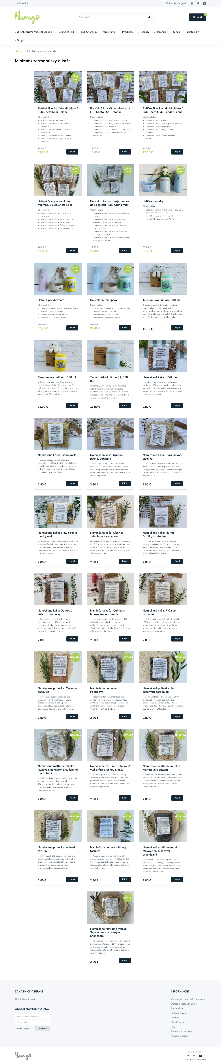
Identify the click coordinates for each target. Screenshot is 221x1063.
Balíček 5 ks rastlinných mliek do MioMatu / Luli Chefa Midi (109, 203)
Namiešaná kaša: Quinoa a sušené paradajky (55, 612)
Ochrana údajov (22, 1028)
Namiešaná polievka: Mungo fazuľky (108, 849)
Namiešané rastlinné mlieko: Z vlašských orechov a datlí (110, 768)
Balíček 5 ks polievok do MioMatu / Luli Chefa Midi (55, 203)
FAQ (173, 1026)
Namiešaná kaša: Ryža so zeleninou (159, 612)
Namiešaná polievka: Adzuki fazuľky (56, 849)
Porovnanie (108, 32)
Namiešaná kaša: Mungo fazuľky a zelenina (159, 534)
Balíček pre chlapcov (103, 300)
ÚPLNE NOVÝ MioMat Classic (33, 32)
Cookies (175, 1017)
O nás (175, 32)
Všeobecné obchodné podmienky (188, 999)
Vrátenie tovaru (178, 1013)
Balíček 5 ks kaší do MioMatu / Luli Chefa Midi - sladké (110, 110)
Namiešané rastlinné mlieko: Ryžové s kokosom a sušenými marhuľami (58, 769)
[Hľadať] (149, 17)
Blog (19, 40)
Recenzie (160, 32)
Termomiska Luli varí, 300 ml (57, 377)
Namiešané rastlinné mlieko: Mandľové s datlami (161, 768)
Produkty (126, 32)
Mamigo (19, 51)
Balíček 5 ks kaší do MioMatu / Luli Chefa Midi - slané (58, 110)
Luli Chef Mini (88, 32)
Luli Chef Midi (65, 32)
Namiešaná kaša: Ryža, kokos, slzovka (162, 457)
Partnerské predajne (181, 1031)
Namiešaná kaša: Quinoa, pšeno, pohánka (106, 457)
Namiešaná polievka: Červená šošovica (57, 690)
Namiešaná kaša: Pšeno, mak (57, 455)
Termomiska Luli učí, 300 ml (161, 300)
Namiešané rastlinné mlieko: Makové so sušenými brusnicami (161, 851)
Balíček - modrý (153, 201)
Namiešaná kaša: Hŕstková (160, 377)
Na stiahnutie (177, 1022)
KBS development (199, 1059)
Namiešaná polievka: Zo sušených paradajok (158, 690)
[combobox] (115, 17)
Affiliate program (179, 1035)
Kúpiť (72, 151)
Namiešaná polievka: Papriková (103, 690)
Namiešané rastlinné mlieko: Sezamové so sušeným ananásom (108, 932)
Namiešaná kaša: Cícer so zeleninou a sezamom (107, 534)
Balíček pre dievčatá (51, 300)
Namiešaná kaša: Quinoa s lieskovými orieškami (107, 612)
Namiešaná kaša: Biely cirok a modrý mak (57, 534)
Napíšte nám (21, 3)
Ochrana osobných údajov (184, 1003)
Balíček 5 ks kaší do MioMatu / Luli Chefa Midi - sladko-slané (163, 110)
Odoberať (43, 1028)
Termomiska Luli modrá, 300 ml (109, 379)
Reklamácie (177, 1008)
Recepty (143, 32)
